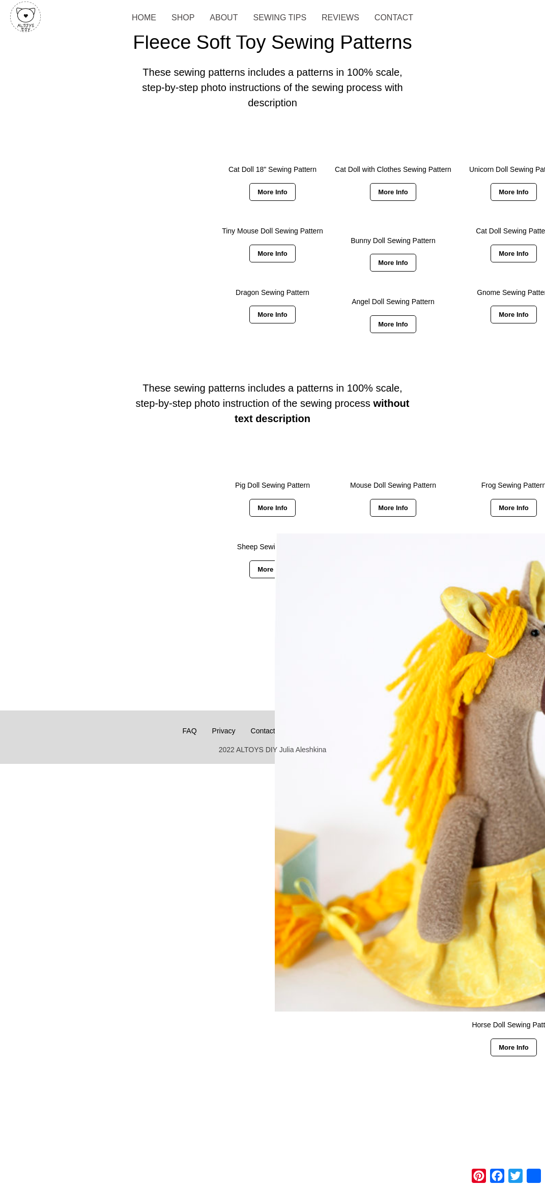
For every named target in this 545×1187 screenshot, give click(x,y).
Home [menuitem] (144, 17)
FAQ (190, 731)
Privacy (224, 731)
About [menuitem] (224, 17)
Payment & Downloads (327, 731)
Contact (263, 731)
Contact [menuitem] (394, 17)
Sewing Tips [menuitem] (279, 17)
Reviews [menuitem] (340, 17)
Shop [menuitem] (182, 17)
